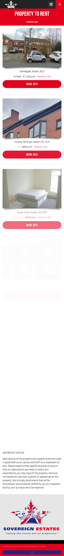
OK (32, 552)
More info (49, 546)
